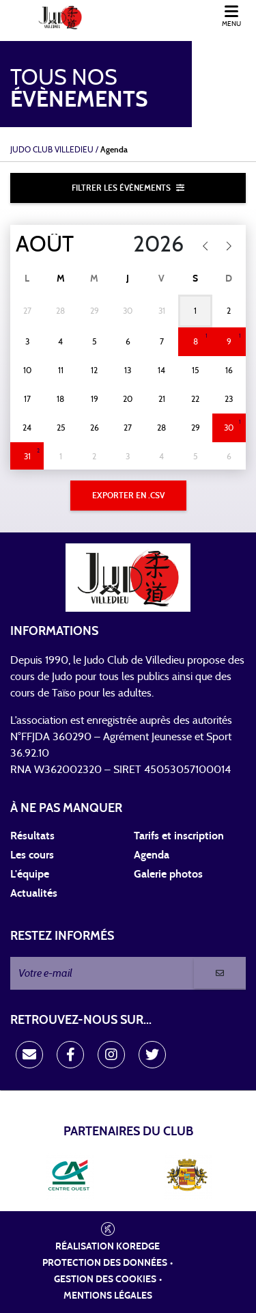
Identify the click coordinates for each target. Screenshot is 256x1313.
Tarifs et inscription (179, 835)
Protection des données (104, 1263)
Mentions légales (107, 1296)
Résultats (32, 835)
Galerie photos (168, 874)
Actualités (33, 893)
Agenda (151, 855)
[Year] (150, 245)
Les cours (32, 855)
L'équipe (29, 874)
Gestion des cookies (105, 1279)
